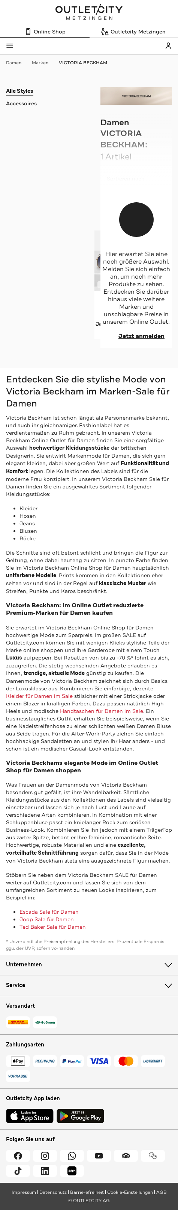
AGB (161, 1192)
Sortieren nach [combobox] (130, 180)
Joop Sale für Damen (46, 919)
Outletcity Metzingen (89, 13)
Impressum (24, 1192)
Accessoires (21, 103)
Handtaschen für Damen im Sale (101, 711)
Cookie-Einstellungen (130, 1192)
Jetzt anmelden (136, 336)
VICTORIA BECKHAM (83, 63)
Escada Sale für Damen (49, 911)
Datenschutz (53, 1192)
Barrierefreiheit (87, 1192)
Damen (17, 63)
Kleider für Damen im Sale (39, 696)
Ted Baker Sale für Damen (52, 926)
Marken (44, 63)
